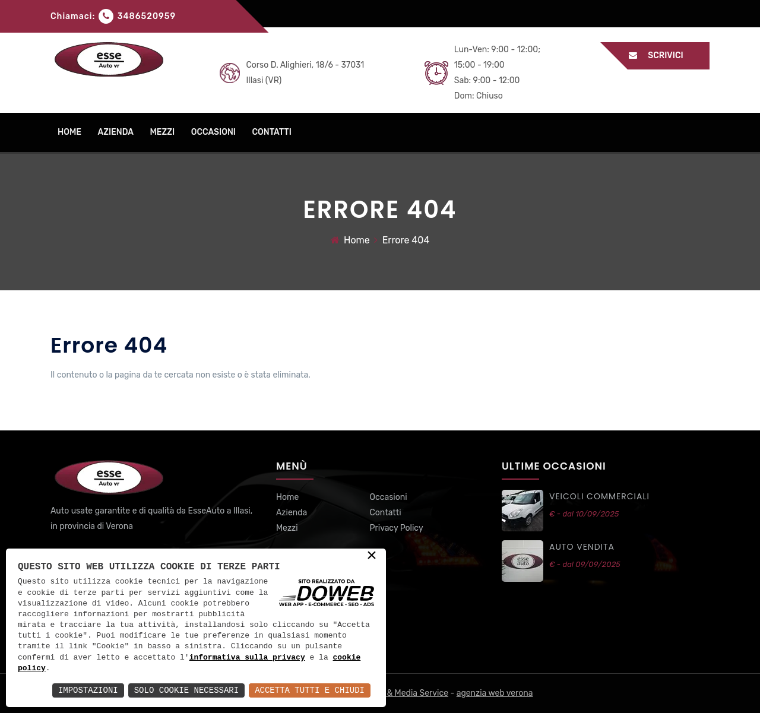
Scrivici (662, 55)
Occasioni (388, 497)
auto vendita (582, 547)
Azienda (291, 513)
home (69, 132)
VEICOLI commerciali (599, 496)
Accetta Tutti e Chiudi (310, 690)
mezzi (162, 132)
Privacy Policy (396, 528)
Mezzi (287, 528)
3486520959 (147, 16)
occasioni (213, 132)
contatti (271, 132)
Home (357, 240)
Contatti (385, 513)
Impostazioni (88, 690)
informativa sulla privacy (247, 657)
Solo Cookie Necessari (186, 690)
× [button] (371, 556)
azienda (115, 132)
